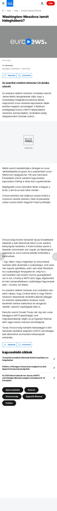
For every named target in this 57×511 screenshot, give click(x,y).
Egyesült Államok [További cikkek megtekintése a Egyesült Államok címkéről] (34, 396)
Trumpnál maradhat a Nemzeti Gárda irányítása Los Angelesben (25, 358)
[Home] (3, 11)
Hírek (9, 11)
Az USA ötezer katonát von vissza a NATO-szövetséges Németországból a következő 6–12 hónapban (23, 378)
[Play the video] (28, 42)
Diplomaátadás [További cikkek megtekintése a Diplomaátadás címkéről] (13, 390)
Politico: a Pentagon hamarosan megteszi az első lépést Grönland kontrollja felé (24, 367)
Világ (16, 11)
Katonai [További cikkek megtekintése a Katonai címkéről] (31, 390)
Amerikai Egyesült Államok (31, 11)
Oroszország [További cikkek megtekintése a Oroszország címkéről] (12, 396)
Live (51, 3)
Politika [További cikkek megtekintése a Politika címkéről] (9, 403)
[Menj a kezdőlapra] (10, 3)
